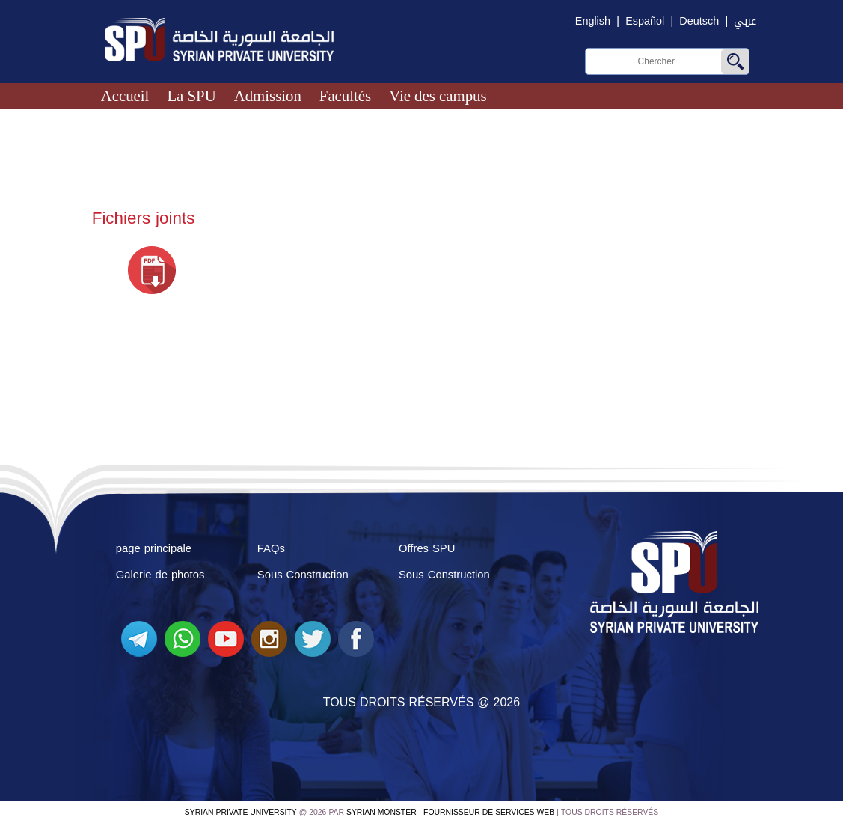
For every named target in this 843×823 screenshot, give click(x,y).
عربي (745, 21)
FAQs (271, 548)
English (592, 21)
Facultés (345, 95)
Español (644, 21)
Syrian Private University (241, 812)
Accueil (125, 95)
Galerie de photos (160, 574)
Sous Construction (303, 574)
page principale (153, 548)
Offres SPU (427, 548)
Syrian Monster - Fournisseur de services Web (450, 812)
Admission (267, 95)
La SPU (191, 95)
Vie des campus (437, 95)
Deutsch (699, 21)
